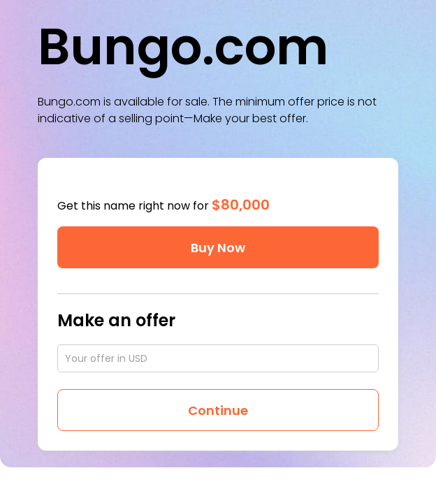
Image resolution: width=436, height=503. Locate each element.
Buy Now (218, 247)
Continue (218, 410)
